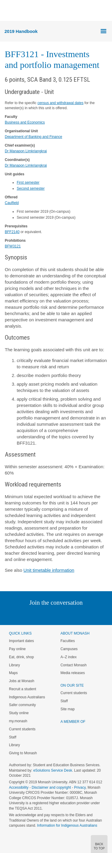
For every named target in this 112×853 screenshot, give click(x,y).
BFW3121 (13, 246)
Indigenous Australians (27, 697)
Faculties (68, 641)
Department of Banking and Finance (33, 137)
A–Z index (69, 657)
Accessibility (18, 787)
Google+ (60, 615)
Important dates (21, 641)
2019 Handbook (21, 31)
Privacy (79, 787)
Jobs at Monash (21, 681)
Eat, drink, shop (21, 657)
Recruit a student (22, 689)
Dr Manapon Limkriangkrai (26, 151)
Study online (19, 713)
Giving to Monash (23, 753)
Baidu (97, 615)
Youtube (85, 615)
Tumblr (73, 615)
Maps (13, 673)
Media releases (73, 673)
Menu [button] (8, 11)
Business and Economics (25, 122)
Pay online (17, 649)
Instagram (14, 615)
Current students (22, 729)
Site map (68, 709)
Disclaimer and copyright (51, 787)
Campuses (69, 649)
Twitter (38, 615)
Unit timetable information (49, 570)
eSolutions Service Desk (52, 770)
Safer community (22, 705)
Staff (12, 737)
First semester (28, 182)
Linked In (26, 615)
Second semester (31, 188)
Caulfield (12, 203)
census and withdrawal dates (60, 103)
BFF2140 (12, 232)
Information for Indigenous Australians (67, 825)
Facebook (50, 615)
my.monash (18, 721)
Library (14, 665)
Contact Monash (74, 665)
